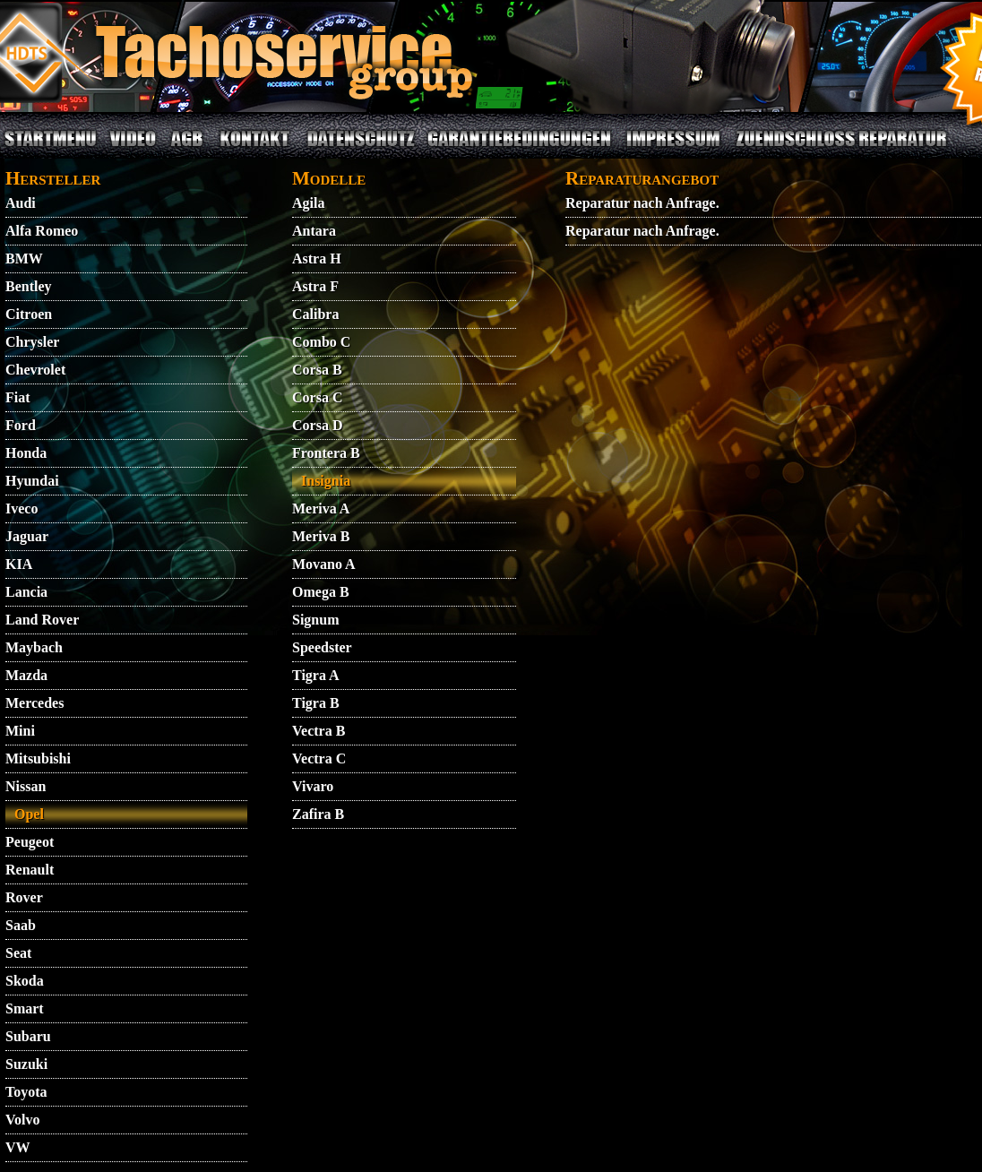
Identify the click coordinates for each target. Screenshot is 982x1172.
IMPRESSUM (673, 149)
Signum (315, 619)
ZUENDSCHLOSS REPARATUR (841, 149)
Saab (20, 925)
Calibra (315, 314)
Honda (26, 453)
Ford (20, 425)
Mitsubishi (38, 758)
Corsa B (317, 369)
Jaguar (26, 536)
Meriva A (320, 508)
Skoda (24, 980)
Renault (29, 869)
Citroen (28, 314)
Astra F (315, 286)
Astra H (316, 258)
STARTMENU (50, 149)
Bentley (28, 286)
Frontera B (326, 453)
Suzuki (26, 1064)
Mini (20, 730)
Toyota (26, 1091)
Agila (308, 203)
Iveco (21, 508)
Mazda (26, 675)
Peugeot (29, 841)
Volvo (22, 1119)
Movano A (324, 564)
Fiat (17, 397)
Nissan (25, 786)
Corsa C (317, 397)
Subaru (28, 1036)
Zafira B (318, 814)
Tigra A (316, 675)
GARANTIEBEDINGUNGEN (519, 149)
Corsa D (317, 425)
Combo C (321, 341)
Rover (24, 897)
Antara (314, 230)
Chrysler (32, 341)
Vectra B (318, 730)
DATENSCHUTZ (360, 149)
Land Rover (42, 619)
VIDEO (132, 149)
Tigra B (316, 703)
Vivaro (312, 786)
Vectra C (319, 758)
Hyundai (32, 480)
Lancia (26, 591)
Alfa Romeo (41, 230)
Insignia (325, 480)
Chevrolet (35, 369)
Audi (20, 203)
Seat (18, 953)
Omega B (320, 591)
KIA (18, 564)
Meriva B (320, 536)
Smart (24, 1008)
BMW (24, 258)
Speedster (322, 647)
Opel (29, 814)
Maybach (34, 647)
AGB (186, 149)
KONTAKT (255, 149)
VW (17, 1147)
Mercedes (34, 703)
